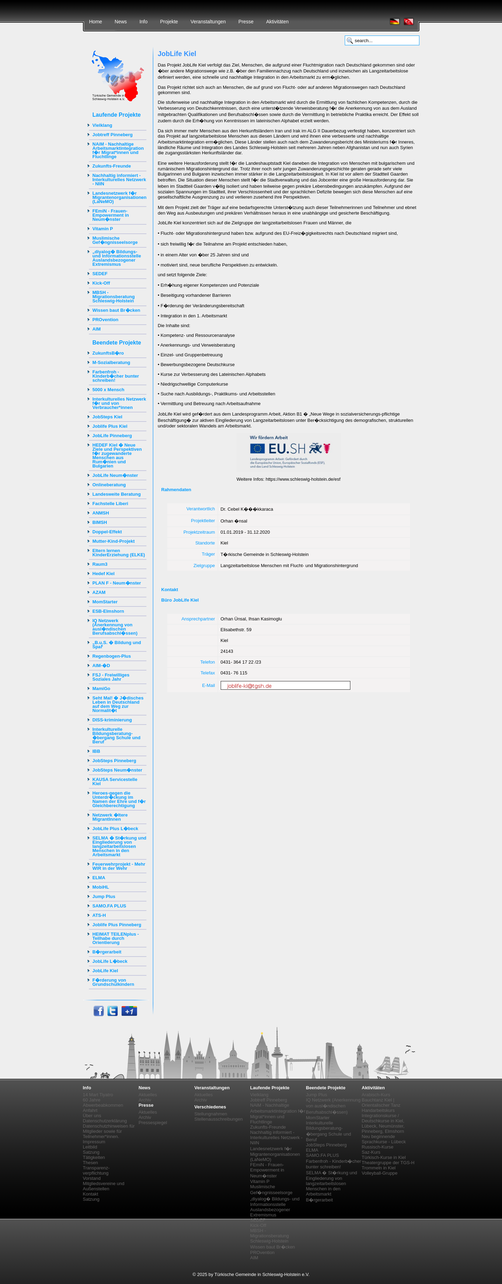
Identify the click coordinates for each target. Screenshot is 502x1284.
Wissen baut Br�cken (116, 310)
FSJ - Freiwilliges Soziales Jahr (110, 677)
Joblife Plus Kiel (109, 426)
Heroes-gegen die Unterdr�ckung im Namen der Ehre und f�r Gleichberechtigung (119, 799)
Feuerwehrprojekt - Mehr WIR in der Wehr (118, 866)
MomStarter (104, 601)
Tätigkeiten (94, 1157)
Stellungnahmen (211, 1113)
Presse (246, 21)
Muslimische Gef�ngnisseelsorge (115, 240)
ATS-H (99, 915)
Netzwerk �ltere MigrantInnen (110, 817)
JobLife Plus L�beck (115, 828)
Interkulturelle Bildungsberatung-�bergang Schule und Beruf (116, 735)
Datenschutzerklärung (105, 1120)
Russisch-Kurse (378, 1147)
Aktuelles (148, 1094)
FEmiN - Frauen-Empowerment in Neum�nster (110, 215)
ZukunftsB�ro (108, 353)
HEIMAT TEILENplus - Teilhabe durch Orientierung (115, 938)
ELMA (98, 877)
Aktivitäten (277, 21)
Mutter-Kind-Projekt (113, 541)
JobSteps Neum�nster (117, 770)
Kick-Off (101, 283)
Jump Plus (103, 896)
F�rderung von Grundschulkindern (113, 982)
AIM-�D (101, 665)
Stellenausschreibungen (219, 1119)
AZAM (99, 592)
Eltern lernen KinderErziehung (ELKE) (118, 552)
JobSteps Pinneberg (114, 760)
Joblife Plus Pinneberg (116, 924)
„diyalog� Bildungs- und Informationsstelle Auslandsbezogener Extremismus (116, 258)
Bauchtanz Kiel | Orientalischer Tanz (381, 1102)
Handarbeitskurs (378, 1110)
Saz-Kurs (371, 1152)
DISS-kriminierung (112, 719)
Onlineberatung (109, 484)
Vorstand (92, 1178)
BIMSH (99, 522)
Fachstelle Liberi (110, 503)
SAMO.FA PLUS (109, 905)
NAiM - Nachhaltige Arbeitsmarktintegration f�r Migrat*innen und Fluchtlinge (118, 150)
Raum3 (99, 564)
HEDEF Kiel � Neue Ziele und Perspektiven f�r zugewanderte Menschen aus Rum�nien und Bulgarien (117, 455)
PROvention (105, 319)
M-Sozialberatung (111, 362)
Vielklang (102, 125)
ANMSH (100, 513)
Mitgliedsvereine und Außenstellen (103, 1186)
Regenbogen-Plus (111, 656)
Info (143, 21)
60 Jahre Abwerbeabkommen (103, 1102)
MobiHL (100, 887)
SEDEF (99, 273)
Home (95, 21)
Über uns (92, 1115)
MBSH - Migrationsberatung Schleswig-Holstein (113, 296)
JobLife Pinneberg (112, 435)
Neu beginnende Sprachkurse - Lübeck (384, 1139)
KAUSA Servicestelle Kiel (114, 781)
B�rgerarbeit (106, 951)
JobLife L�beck (109, 961)
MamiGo (101, 688)
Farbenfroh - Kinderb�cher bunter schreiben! (115, 376)
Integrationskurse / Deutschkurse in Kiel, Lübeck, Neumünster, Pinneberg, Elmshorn (383, 1123)
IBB (96, 751)
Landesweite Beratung (116, 494)
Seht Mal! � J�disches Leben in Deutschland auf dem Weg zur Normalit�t (118, 704)
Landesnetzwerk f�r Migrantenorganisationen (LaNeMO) (119, 197)
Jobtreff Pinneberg (112, 134)
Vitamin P (102, 228)
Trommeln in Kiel (379, 1167)
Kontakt (90, 1194)
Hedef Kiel (103, 573)
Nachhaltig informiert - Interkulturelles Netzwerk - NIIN (119, 179)
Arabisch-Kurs (376, 1094)
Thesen (90, 1162)
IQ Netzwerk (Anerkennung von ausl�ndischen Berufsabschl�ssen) (114, 627)
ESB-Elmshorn (108, 611)
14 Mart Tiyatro (98, 1094)
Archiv (145, 1100)
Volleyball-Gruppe (380, 1173)
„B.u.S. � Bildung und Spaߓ (116, 644)
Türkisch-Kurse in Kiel (384, 1157)
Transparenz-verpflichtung (96, 1170)
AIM (96, 329)
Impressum (94, 1141)
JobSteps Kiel (107, 416)
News (121, 21)
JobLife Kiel (105, 970)
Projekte (169, 21)
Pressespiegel (153, 1122)
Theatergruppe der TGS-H (388, 1162)
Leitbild (90, 1147)
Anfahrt (90, 1110)
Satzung (91, 1152)
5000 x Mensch (108, 389)
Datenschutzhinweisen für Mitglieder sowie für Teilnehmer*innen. (109, 1131)
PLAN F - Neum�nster (116, 583)
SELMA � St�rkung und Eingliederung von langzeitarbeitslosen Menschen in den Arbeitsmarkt (119, 846)
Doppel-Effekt (107, 531)
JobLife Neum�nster (115, 475)
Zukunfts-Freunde (111, 166)
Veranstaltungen (208, 21)
